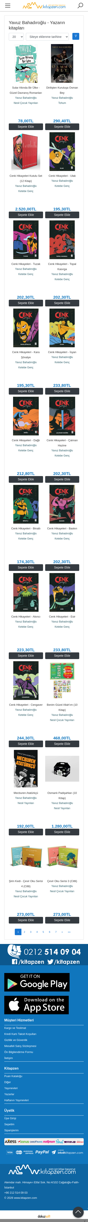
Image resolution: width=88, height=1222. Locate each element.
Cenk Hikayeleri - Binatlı (25, 528)
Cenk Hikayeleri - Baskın (62, 528)
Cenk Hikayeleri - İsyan (62, 352)
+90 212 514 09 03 (15, 1192)
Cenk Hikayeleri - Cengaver (26, 704)
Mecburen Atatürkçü (26, 793)
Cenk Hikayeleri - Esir (62, 616)
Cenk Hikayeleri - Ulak (62, 175)
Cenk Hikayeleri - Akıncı (25, 616)
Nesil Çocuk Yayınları (26, 103)
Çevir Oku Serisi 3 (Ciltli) (62, 881)
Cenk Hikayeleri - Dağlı (26, 440)
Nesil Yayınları (26, 803)
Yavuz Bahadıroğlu (26, 97)
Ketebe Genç (25, 191)
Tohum (62, 103)
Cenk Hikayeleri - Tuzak (25, 264)
